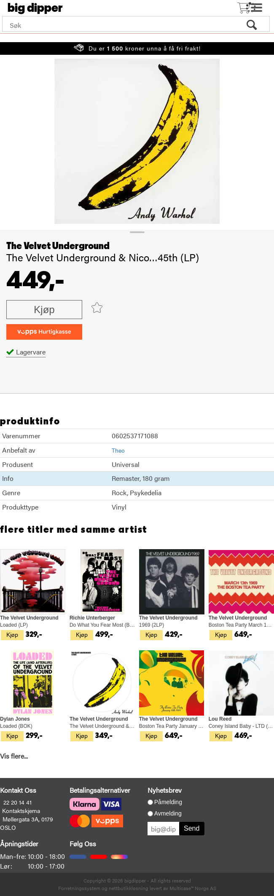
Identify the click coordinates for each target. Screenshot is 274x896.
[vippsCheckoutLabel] (44, 332)
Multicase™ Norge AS (192, 888)
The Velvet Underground (58, 246)
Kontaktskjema (21, 810)
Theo (118, 450)
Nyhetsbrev (165, 790)
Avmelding (168, 813)
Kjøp (44, 309)
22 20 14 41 (17, 802)
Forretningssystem (79, 888)
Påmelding (168, 802)
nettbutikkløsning (128, 888)
